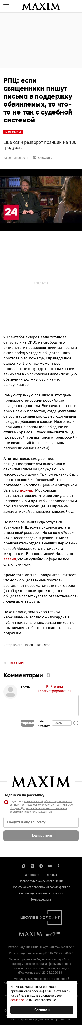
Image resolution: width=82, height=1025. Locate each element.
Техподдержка (41, 899)
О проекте (32, 875)
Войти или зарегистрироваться (54, 689)
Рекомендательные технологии (41, 893)
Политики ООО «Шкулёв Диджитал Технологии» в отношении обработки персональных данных (41, 808)
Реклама (50, 875)
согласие (17, 1000)
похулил (27, 490)
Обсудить (42, 157)
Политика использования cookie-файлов (41, 887)
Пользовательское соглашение (41, 881)
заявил (9, 559)
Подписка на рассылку (23, 795)
